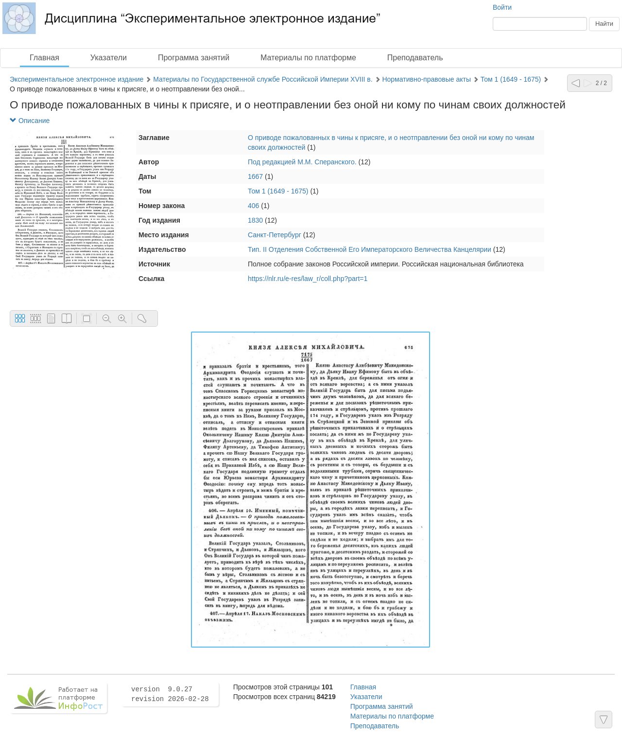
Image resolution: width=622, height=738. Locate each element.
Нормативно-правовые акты (426, 79)
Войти (502, 7)
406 (253, 206)
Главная (44, 57)
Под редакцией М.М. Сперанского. (302, 162)
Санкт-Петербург (274, 235)
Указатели (108, 57)
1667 (255, 176)
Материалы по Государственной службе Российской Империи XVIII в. (263, 79)
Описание (30, 120)
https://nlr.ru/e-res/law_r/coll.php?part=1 (307, 278)
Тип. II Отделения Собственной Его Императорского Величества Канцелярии (369, 249)
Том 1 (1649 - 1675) (511, 79)
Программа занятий (193, 57)
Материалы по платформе (308, 57)
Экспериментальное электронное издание (76, 79)
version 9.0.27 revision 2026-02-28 (170, 694)
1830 (255, 220)
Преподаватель (415, 57)
